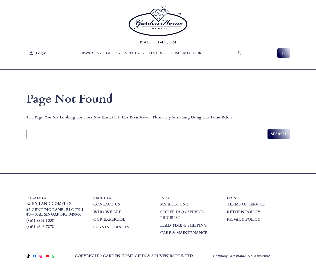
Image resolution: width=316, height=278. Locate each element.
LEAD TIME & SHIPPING (183, 225)
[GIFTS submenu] (120, 53)
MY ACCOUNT (174, 204)
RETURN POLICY (243, 211)
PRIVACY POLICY (243, 219)
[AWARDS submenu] (101, 53)
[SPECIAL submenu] (143, 53)
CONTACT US (106, 204)
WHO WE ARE (107, 211)
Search (278, 133)
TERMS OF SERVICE (246, 204)
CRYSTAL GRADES (111, 227)
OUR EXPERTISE (109, 219)
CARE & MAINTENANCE (183, 232)
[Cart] (239, 53)
